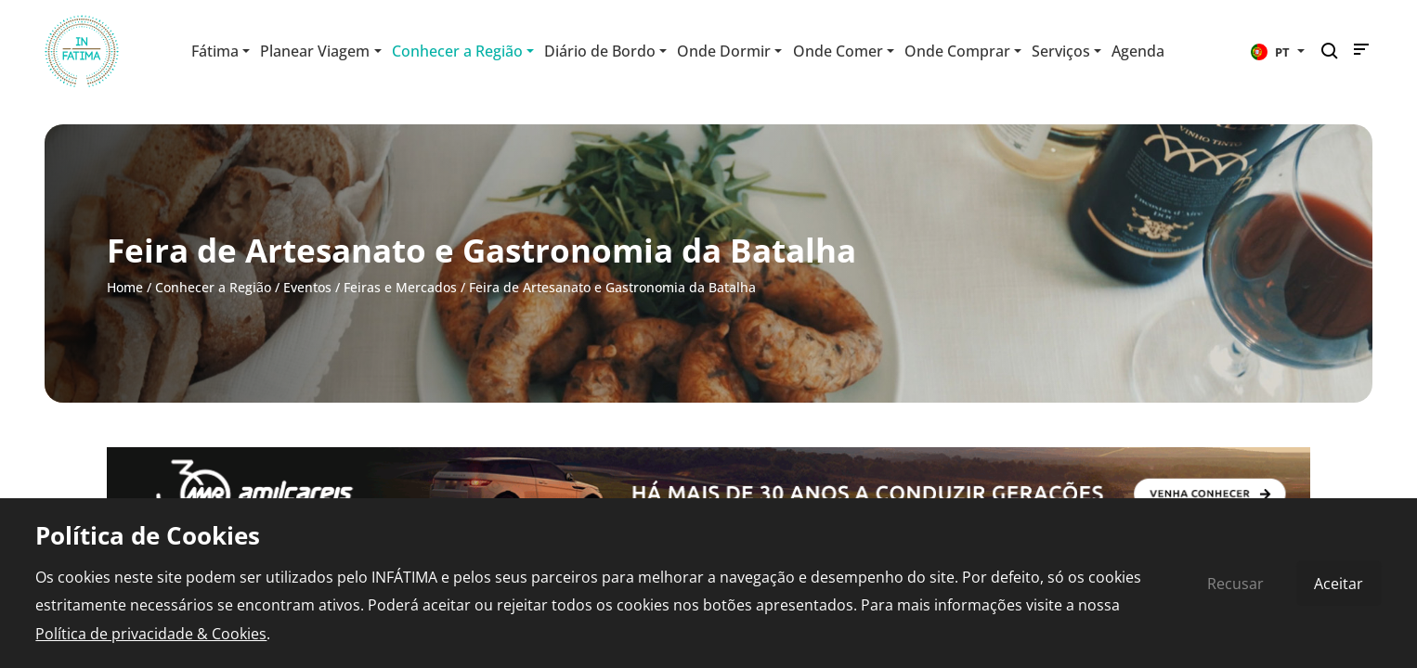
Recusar (1235, 583)
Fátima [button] (215, 51)
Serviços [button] (1061, 51)
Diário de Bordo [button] (600, 51)
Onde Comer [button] (838, 51)
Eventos (307, 287)
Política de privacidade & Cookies (150, 633)
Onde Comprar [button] (957, 51)
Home (125, 287)
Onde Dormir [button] (724, 51)
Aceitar (1338, 583)
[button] (1278, 51)
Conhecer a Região (213, 287)
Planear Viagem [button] (315, 51)
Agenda (1138, 51)
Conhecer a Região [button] (457, 51)
